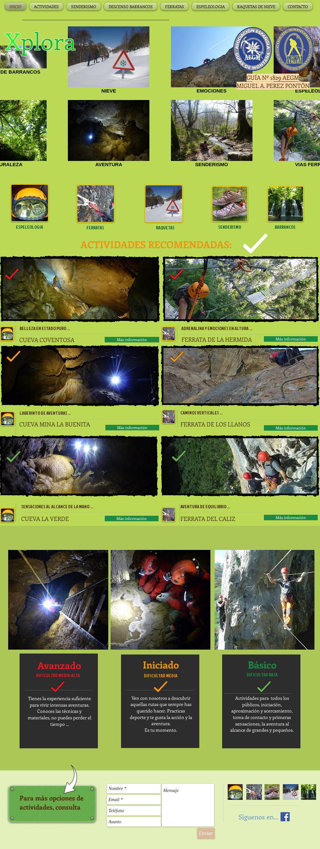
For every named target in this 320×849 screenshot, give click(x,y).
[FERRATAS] (95, 227)
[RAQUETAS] (165, 227)
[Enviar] (206, 833)
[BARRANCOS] (285, 227)
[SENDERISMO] (230, 227)
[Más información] (132, 339)
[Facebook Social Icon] (285, 816)
